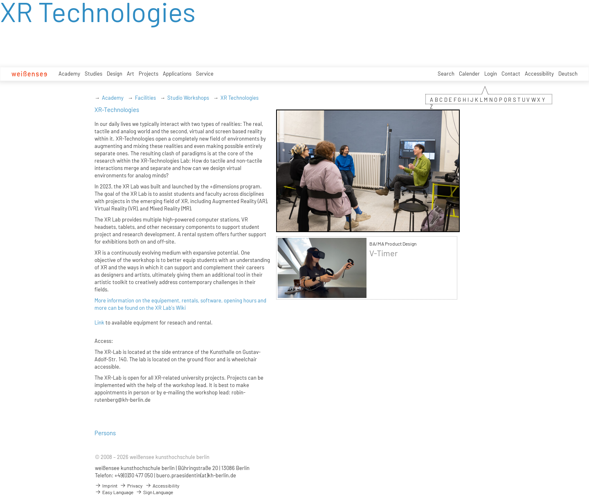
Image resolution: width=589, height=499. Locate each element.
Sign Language (154, 492)
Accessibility (539, 73)
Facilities (145, 97)
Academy (69, 73)
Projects (148, 73)
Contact (510, 73)
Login (490, 73)
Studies (93, 73)
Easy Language (114, 492)
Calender (469, 73)
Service (205, 73)
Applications (177, 73)
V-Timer (383, 253)
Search (446, 73)
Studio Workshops (188, 97)
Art (130, 73)
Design (114, 73)
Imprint (106, 485)
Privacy (131, 485)
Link (99, 322)
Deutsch (568, 73)
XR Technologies (239, 97)
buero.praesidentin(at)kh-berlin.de (196, 475)
